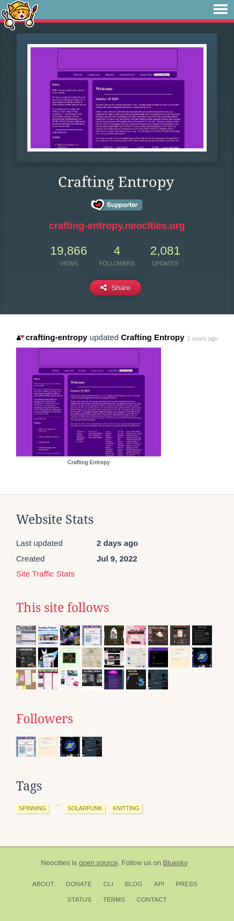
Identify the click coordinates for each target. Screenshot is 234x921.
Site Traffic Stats (45, 573)
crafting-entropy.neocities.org (117, 225)
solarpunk (85, 808)
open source (98, 863)
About (43, 884)
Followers (44, 719)
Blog (134, 884)
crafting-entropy (52, 337)
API (159, 884)
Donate (79, 884)
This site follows (62, 608)
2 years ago (202, 338)
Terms (114, 899)
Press (187, 884)
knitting (126, 808)
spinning (32, 808)
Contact (152, 899)
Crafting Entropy (152, 337)
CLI (108, 884)
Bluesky (175, 863)
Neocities (55, 863)
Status (79, 899)
